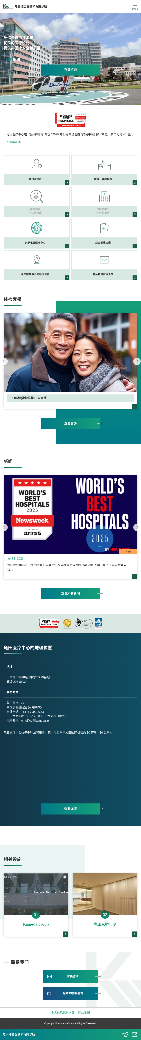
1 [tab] (9, 59)
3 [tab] (18, 59)
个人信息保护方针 (63, 1012)
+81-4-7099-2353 (32, 711)
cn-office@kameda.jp (35, 720)
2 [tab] (14, 59)
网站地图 (84, 1012)
